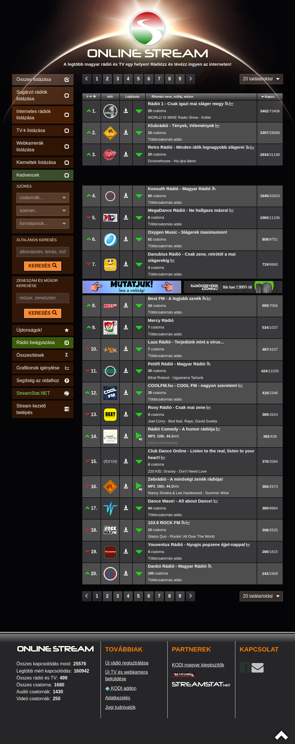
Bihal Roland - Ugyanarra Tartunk (175, 377)
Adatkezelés (117, 697)
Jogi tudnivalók (120, 707)
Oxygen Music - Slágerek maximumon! (187, 232)
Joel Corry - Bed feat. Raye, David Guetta (182, 421)
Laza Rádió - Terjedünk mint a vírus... (186, 341)
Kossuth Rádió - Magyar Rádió (179, 188)
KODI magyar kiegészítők (198, 664)
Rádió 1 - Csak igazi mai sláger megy (186, 103)
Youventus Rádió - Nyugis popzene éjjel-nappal (196, 544)
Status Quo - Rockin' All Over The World (181, 536)
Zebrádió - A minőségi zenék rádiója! (185, 479)
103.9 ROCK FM (164, 522)
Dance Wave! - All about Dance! (180, 500)
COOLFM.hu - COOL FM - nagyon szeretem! (193, 385)
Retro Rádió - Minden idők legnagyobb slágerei (196, 147)
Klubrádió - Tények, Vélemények (181, 125)
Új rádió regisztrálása (126, 662)
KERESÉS (43, 265)
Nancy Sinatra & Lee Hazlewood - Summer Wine (188, 493)
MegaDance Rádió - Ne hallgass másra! (188, 210)
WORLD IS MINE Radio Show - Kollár (179, 117)
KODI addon (121, 688)
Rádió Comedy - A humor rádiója (181, 428)
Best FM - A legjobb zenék (174, 298)
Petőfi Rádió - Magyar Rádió (176, 363)
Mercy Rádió (161, 320)
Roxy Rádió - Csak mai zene (176, 407)
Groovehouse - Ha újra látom (172, 161)
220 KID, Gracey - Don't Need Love (177, 471)
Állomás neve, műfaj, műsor (173, 96)
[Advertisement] (42, 506)
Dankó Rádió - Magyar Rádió (177, 566)
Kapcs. (270, 96)
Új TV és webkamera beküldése (126, 675)
